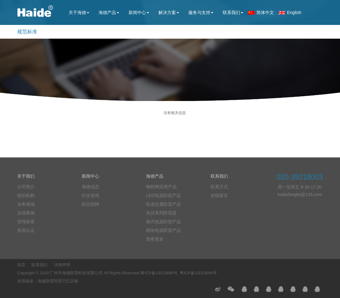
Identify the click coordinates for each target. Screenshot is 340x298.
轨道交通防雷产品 (163, 204)
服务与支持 (200, 12)
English (294, 12)
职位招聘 (90, 204)
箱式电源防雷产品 (163, 221)
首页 (21, 264)
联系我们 (233, 12)
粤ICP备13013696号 (158, 273)
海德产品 (109, 12)
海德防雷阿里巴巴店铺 (57, 281)
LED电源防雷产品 (163, 195)
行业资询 (90, 195)
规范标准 (27, 31)
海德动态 (90, 186)
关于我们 (26, 176)
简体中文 (265, 12)
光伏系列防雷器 (161, 212)
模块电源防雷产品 (163, 230)
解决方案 (168, 12)
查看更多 (154, 239)
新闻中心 (139, 12)
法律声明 (62, 264)
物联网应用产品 (161, 186)
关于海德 (79, 12)
